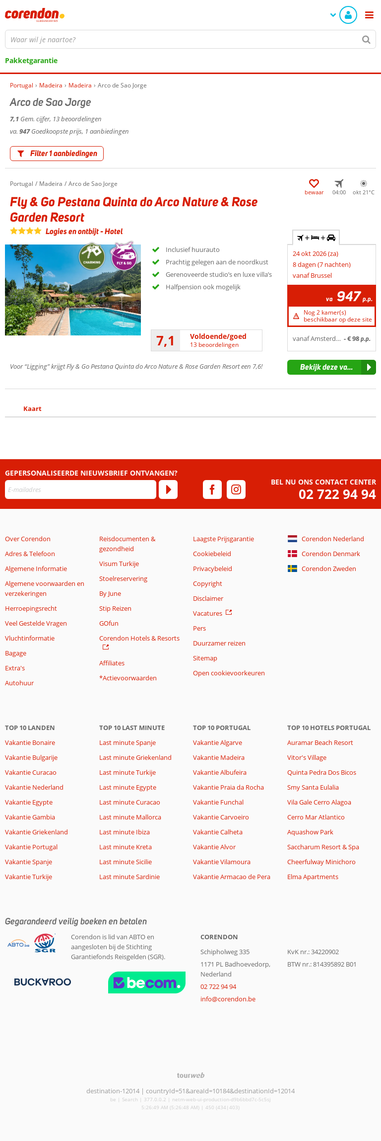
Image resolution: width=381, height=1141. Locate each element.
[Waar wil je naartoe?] (190, 39)
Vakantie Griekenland (36, 831)
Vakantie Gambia (30, 817)
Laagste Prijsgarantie (223, 538)
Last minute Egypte (127, 787)
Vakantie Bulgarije (31, 757)
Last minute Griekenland (135, 757)
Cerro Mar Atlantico (316, 817)
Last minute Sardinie (129, 876)
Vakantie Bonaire (30, 742)
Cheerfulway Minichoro (321, 861)
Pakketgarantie (31, 60)
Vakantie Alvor (214, 846)
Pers (199, 628)
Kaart (32, 408)
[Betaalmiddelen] (41, 981)
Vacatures (207, 613)
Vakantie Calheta (218, 831)
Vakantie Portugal (31, 846)
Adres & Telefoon (30, 553)
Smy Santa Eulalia (313, 787)
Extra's (15, 667)
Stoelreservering (123, 578)
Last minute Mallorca (130, 817)
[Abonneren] (168, 489)
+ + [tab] (316, 238)
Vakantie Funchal (218, 802)
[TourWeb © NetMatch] (190, 1075)
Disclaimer (208, 598)
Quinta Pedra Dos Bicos (321, 772)
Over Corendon (28, 538)
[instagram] (236, 489)
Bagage (15, 653)
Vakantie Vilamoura (222, 861)
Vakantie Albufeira (220, 772)
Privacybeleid (212, 568)
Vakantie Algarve (217, 742)
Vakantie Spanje (28, 861)
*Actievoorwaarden (128, 677)
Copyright (207, 583)
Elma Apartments (312, 876)
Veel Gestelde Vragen (36, 623)
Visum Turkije (119, 563)
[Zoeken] (366, 39)
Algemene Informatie (36, 568)
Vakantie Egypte (29, 802)
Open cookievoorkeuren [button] (229, 672)
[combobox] (190, 39)
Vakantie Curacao (31, 772)
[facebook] (212, 489)
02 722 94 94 (337, 494)
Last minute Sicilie (125, 861)
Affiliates (112, 662)
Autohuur (19, 682)
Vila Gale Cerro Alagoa (319, 802)
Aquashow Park (310, 831)
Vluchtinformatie (30, 638)
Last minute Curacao (129, 802)
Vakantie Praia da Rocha (228, 787)
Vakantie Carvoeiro (221, 817)
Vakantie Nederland (34, 787)
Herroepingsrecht (31, 608)
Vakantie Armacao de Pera (231, 876)
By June (110, 593)
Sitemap (205, 657)
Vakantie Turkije (28, 876)
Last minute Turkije (127, 772)
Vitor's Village (306, 757)
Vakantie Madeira (219, 757)
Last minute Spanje (127, 742)
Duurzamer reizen (219, 643)
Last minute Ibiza (124, 831)
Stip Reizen (115, 608)
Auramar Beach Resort (320, 742)
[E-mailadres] (80, 489)
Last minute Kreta (125, 846)
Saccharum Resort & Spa (323, 846)
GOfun (109, 623)
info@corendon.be (227, 998)
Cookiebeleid (212, 553)
